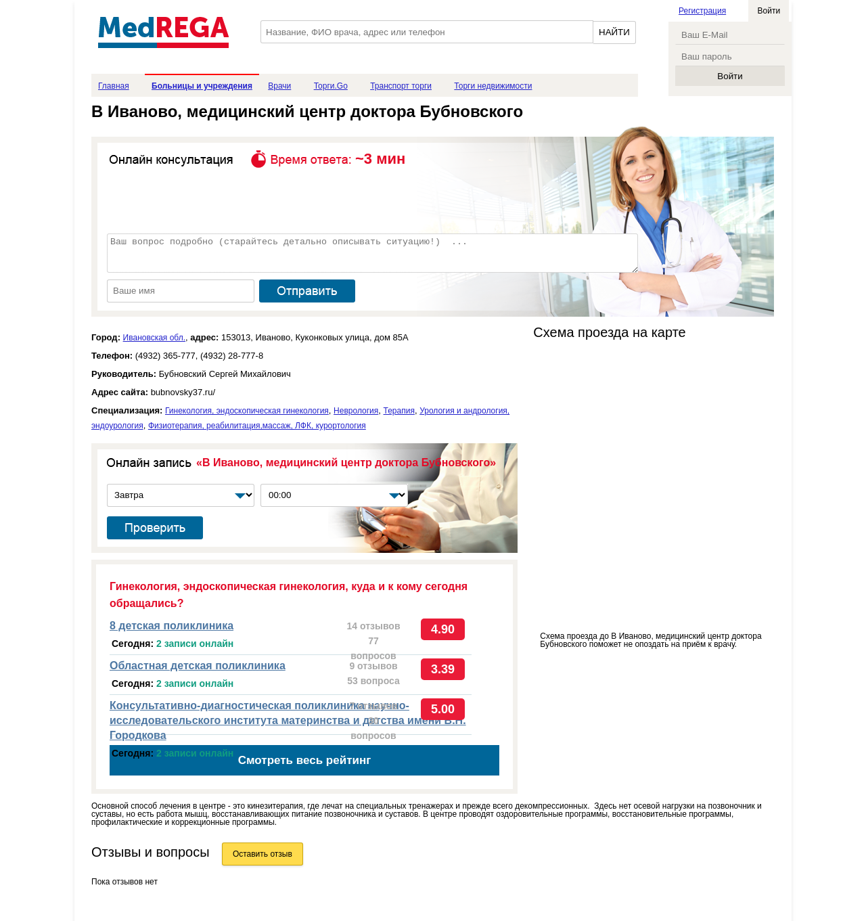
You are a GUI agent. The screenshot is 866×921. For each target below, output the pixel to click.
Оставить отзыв (262, 854)
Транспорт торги (401, 86)
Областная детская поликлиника (198, 665)
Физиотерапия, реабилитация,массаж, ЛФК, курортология (257, 425)
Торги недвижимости (493, 86)
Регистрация (702, 11)
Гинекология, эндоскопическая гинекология (247, 410)
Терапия (399, 410)
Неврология (356, 410)
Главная (113, 86)
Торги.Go (331, 86)
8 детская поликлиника (171, 625)
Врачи (279, 86)
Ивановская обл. (154, 337)
